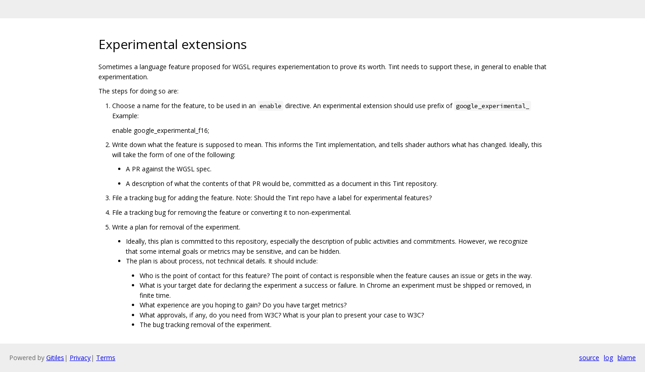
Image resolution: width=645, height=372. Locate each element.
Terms (105, 357)
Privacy (80, 357)
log (608, 357)
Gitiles (55, 357)
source (589, 357)
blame (627, 357)
